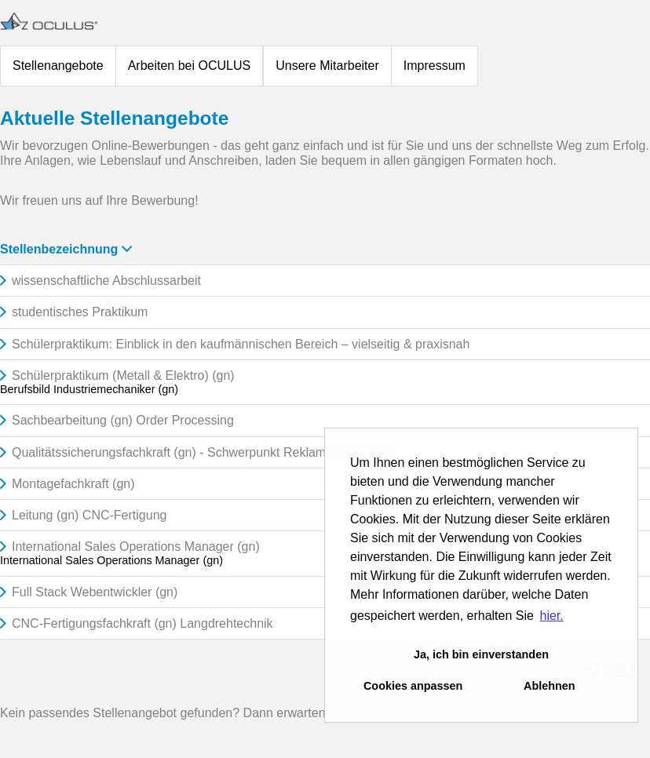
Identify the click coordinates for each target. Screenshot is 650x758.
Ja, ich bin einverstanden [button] (481, 654)
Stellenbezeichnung (66, 249)
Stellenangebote (58, 65)
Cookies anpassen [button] (412, 686)
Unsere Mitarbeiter (327, 65)
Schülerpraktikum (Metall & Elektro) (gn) (123, 375)
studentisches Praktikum (80, 312)
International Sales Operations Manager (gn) (136, 546)
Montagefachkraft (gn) (73, 483)
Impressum (435, 65)
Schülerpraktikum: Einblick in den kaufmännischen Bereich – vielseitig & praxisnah (240, 344)
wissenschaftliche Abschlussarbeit (106, 280)
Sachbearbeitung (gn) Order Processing (123, 420)
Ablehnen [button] (549, 686)
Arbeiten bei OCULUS (189, 65)
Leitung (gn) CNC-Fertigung (89, 515)
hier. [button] (552, 615)
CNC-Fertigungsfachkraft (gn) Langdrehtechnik (142, 623)
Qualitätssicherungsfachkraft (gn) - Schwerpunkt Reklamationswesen (204, 452)
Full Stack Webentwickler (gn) (94, 592)
